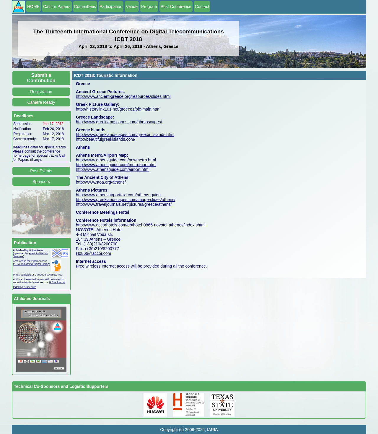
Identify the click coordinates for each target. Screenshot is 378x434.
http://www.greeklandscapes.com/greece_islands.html (125, 134)
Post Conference (176, 6)
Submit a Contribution (41, 78)
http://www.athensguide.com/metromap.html (116, 164)
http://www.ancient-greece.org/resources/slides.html (123, 96)
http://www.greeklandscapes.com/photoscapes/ (119, 121)
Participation (111, 6)
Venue (132, 6)
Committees (85, 6)
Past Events (41, 171)
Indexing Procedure (24, 287)
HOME (33, 6)
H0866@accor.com (93, 253)
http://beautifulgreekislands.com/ (105, 139)
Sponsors (41, 181)
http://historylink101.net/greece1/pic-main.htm (117, 109)
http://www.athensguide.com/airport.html (112, 169)
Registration (41, 91)
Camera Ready (41, 102)
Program (149, 6)
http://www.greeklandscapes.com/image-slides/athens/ (125, 199)
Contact (202, 6)
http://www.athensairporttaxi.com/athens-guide (118, 194)
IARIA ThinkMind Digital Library (31, 264)
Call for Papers (57, 6)
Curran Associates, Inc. (48, 274)
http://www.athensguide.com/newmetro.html (116, 160)
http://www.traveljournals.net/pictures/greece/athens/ (124, 204)
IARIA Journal (57, 282)
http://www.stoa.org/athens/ (101, 182)
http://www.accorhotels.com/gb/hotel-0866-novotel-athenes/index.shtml (141, 225)
